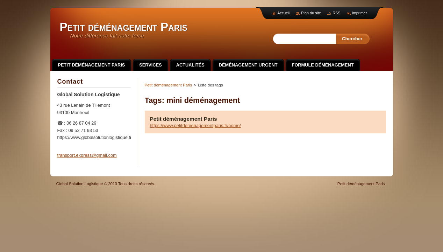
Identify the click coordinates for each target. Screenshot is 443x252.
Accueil (283, 13)
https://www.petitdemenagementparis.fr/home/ (195, 125)
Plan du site (311, 13)
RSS (336, 13)
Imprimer (359, 13)
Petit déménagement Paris (168, 85)
